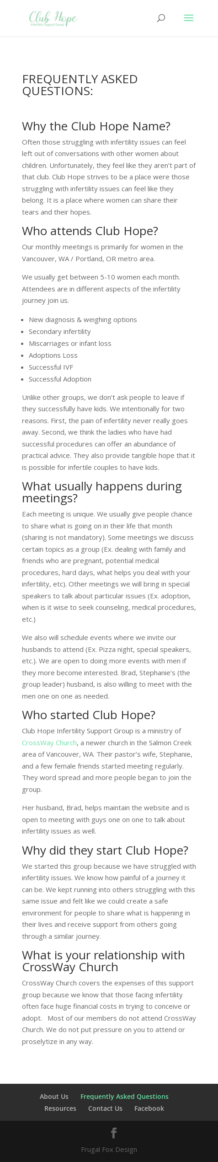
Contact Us (105, 1108)
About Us (54, 1096)
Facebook (149, 1108)
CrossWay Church (49, 742)
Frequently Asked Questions (124, 1096)
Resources (60, 1108)
